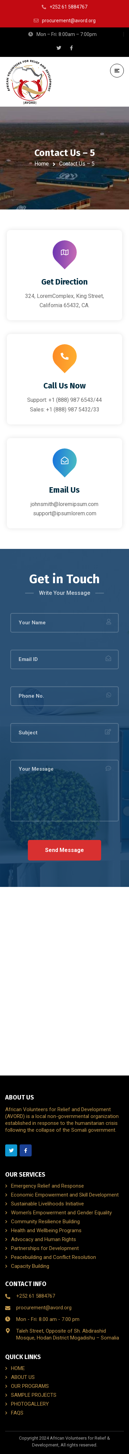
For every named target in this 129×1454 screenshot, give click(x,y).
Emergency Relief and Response (47, 1186)
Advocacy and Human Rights (43, 1239)
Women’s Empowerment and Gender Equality (61, 1213)
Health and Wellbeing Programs (46, 1230)
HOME (18, 1368)
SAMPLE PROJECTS (33, 1395)
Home (41, 163)
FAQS (17, 1413)
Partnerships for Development (45, 1248)
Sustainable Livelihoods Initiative (47, 1204)
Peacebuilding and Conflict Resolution (53, 1257)
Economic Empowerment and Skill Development (65, 1195)
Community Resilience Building (45, 1221)
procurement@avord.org (44, 1308)
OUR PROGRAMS (30, 1386)
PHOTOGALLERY (30, 1404)
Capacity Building (30, 1266)
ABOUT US (23, 1377)
